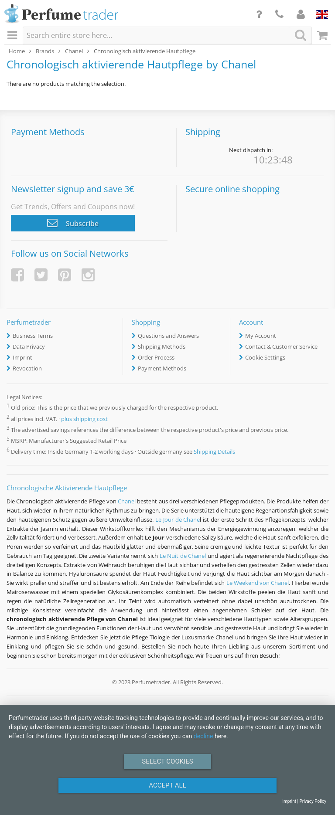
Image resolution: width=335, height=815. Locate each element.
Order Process (156, 357)
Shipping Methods (161, 346)
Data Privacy (29, 346)
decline (203, 736)
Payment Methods (162, 368)
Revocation (27, 368)
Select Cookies (167, 761)
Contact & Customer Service (281, 346)
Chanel (127, 501)
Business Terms (33, 336)
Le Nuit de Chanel (183, 556)
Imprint (22, 357)
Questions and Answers (168, 336)
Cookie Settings (265, 357)
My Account (260, 336)
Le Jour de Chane (177, 519)
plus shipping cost (84, 419)
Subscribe (73, 222)
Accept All (167, 785)
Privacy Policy (312, 801)
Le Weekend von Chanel (257, 583)
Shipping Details (214, 451)
